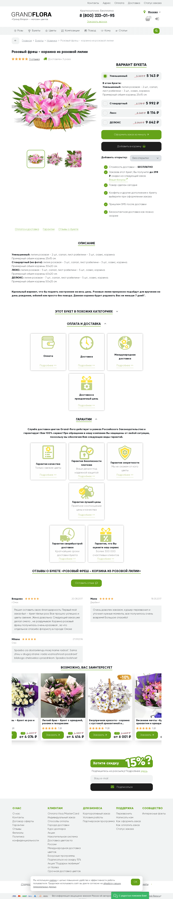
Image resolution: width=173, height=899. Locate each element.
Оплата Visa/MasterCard (63, 813)
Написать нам (124, 817)
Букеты (34, 30)
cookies (53, 880)
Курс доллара (57, 829)
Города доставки (58, 825)
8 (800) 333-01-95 (97, 16)
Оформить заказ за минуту (131, 134)
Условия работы (93, 817)
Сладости (27, 884)
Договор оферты (23, 821)
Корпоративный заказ (96, 813)
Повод (90, 30)
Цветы (50, 30)
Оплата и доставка (27, 229)
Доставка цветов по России (60, 842)
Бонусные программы (61, 856)
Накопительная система (63, 837)
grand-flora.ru (152, 896)
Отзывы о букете (68, 229)
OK (135, 882)
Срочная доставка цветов (64, 871)
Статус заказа (152, 3)
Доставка (134, 3)
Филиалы (17, 833)
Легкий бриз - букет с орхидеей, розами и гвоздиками (62, 722)
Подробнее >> (48, 365)
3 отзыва (34, 59)
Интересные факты (154, 813)
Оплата (119, 3)
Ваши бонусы (118, 179)
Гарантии (49, 229)
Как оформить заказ (128, 821)
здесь (144, 771)
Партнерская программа (99, 821)
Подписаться (122, 786)
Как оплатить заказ (128, 825)
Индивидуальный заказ (61, 817)
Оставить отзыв (86, 583)
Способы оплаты (58, 821)
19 (107, 728)
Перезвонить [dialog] (124, 813)
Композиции (70, 30)
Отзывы (16, 829)
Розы (18, 30)
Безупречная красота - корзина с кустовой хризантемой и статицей (109, 722)
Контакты (93, 3)
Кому (106, 30)
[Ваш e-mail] (121, 778)
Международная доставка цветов (64, 850)
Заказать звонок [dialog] (97, 21)
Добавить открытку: (114, 157)
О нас (16, 813)
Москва (154, 12)
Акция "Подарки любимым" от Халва (64, 865)
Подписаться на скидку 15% (64, 860)
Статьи (121, 30)
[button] (130, 895)
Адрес (107, 3)
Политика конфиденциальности (25, 839)
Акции (51, 833)
